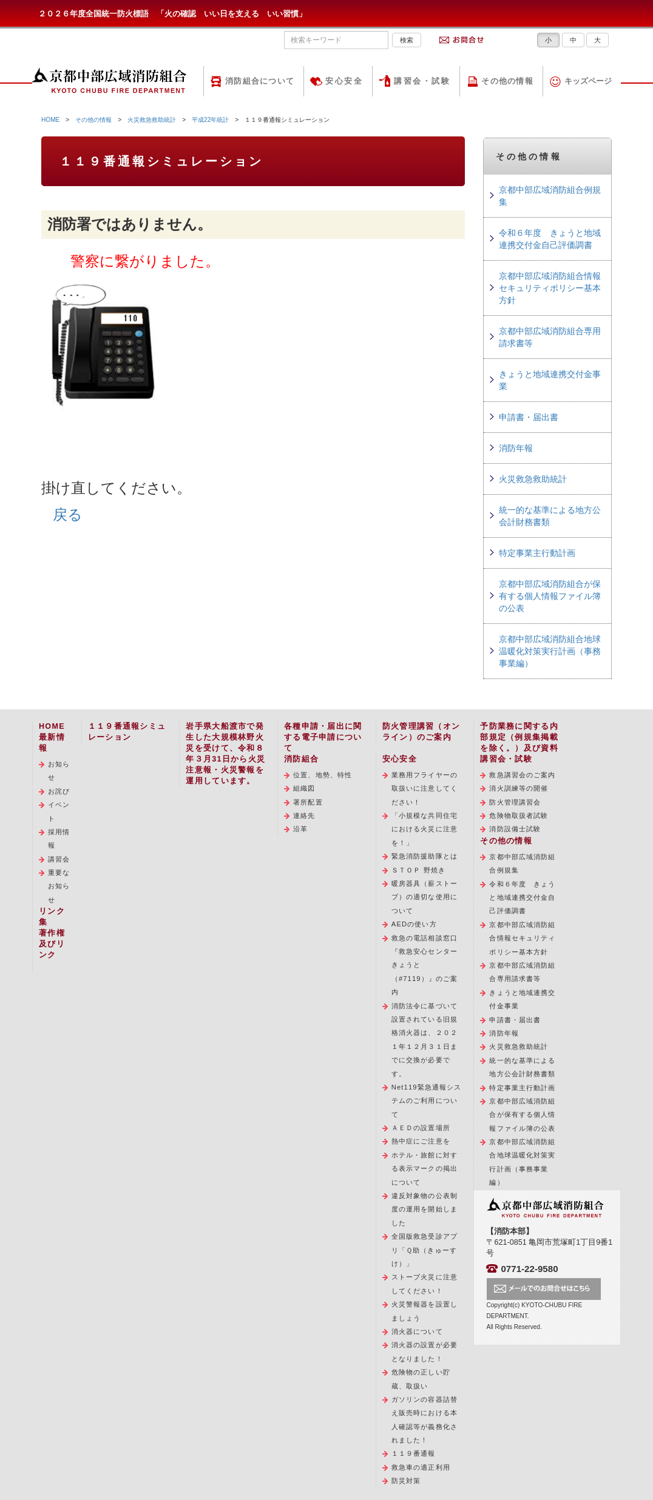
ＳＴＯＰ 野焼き (418, 870)
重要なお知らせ (59, 886)
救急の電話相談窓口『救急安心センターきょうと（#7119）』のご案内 (424, 965)
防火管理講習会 (515, 802)
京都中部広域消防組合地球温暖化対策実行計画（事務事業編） (550, 651)
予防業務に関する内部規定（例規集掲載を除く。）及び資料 (519, 737)
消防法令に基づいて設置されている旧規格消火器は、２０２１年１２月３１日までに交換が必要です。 (424, 1039)
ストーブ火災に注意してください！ (424, 1283)
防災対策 (406, 1480)
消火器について (417, 1331)
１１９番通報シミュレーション (127, 732)
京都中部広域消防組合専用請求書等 (550, 337)
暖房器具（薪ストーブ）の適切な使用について (424, 897)
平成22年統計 (210, 119)
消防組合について (259, 81)
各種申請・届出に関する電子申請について (323, 737)
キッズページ (588, 81)
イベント (59, 811)
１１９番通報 (413, 1453)
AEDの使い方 (414, 924)
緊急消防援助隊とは (424, 856)
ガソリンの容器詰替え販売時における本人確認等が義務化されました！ (424, 1420)
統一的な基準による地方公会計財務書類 (550, 516)
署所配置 (307, 802)
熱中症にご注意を (420, 1141)
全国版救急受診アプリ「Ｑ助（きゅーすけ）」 (424, 1250)
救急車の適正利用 (420, 1467)
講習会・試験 (422, 81)
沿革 (300, 828)
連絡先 (304, 815)
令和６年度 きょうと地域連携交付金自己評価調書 (550, 239)
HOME (50, 119)
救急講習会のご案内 (522, 774)
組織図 (304, 788)
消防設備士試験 (515, 828)
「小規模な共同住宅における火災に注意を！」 (424, 829)
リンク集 (52, 916)
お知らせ (59, 770)
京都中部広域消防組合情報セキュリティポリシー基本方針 (550, 288)
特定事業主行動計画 (537, 553)
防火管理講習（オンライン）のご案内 (421, 732)
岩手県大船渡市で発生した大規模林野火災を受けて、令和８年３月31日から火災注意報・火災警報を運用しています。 (225, 753)
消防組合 (301, 759)
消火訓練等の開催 (518, 788)
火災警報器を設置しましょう (424, 1311)
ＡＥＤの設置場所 (420, 1127)
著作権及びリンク (52, 944)
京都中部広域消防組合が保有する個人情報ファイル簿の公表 (550, 596)
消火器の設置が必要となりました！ (424, 1351)
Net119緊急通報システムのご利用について (426, 1100)
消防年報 (516, 448)
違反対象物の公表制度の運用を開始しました (424, 1209)
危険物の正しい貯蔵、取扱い (420, 1378)
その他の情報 (507, 81)
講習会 (59, 859)
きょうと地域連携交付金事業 (550, 380)
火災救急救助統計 (151, 119)
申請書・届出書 (528, 417)
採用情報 (59, 838)
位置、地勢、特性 (322, 774)
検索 (406, 40)
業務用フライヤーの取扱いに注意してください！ (424, 788)
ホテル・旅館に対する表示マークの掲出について (424, 1168)
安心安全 (344, 81)
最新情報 (52, 742)
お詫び (59, 791)
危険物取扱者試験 (518, 815)
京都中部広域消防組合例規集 (550, 196)
